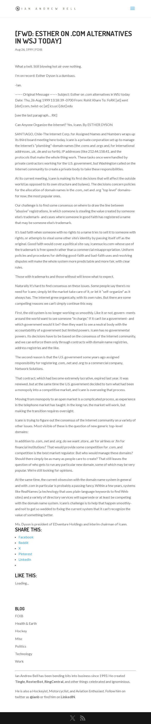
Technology (23, 654)
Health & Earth (26, 623)
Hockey (21, 631)
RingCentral (53, 681)
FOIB (38, 49)
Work (19, 661)
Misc (19, 639)
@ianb (35, 697)
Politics (20, 646)
